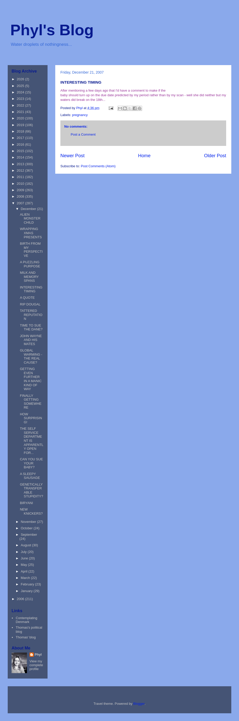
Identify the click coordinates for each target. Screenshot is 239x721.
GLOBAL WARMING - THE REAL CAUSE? (31, 356)
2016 (21, 144)
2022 (21, 105)
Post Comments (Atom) (98, 166)
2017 (21, 138)
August (26, 545)
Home (144, 155)
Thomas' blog (26, 637)
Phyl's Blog (52, 30)
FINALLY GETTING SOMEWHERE (30, 402)
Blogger (139, 704)
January (27, 591)
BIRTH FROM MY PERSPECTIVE (31, 250)
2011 (21, 177)
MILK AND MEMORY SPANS (29, 277)
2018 (21, 131)
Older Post (215, 155)
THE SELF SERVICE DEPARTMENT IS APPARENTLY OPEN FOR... (31, 441)
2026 (21, 79)
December (29, 209)
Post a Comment (83, 134)
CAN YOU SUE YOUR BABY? (31, 463)
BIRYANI (26, 503)
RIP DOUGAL (30, 304)
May (24, 565)
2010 (21, 184)
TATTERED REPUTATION (31, 315)
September (29, 535)
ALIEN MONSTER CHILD (30, 218)
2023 (21, 99)
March (26, 578)
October (27, 528)
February (28, 584)
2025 (21, 86)
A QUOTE (27, 298)
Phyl (38, 654)
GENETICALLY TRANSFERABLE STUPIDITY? (31, 490)
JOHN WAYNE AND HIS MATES (31, 340)
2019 (21, 125)
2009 (21, 190)
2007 (21, 203)
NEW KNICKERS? (31, 511)
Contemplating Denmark (26, 620)
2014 (21, 157)
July (24, 552)
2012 (21, 170)
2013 (21, 164)
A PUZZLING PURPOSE (30, 264)
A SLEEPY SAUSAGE (30, 476)
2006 (21, 599)
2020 (21, 118)
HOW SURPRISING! (31, 418)
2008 (21, 196)
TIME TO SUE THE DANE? (31, 327)
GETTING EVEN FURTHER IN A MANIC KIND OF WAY (30, 379)
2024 (21, 92)
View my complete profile (36, 665)
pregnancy (80, 115)
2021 (21, 112)
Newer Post (72, 155)
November (29, 522)
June (25, 558)
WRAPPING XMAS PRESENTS (31, 233)
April (25, 571)
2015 (21, 151)
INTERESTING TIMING (31, 289)
